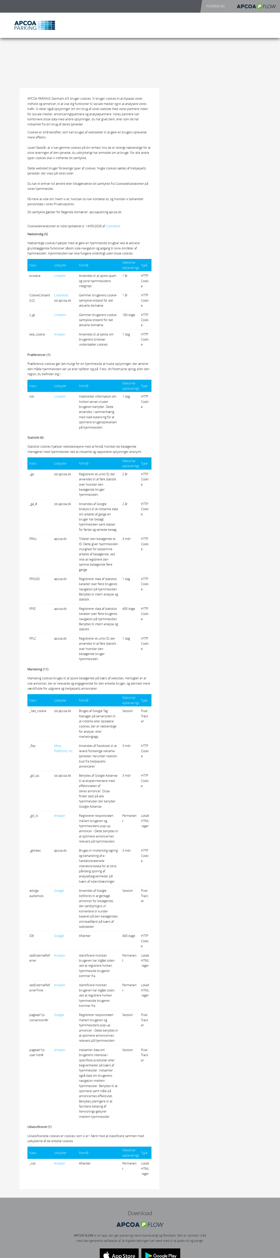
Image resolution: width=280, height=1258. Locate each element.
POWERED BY (241, 6)
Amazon (59, 334)
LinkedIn (60, 276)
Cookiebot (113, 226)
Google (59, 890)
